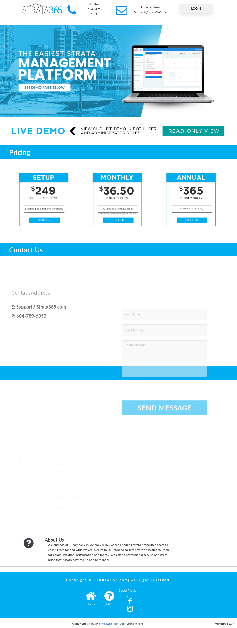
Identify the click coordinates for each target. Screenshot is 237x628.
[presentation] (156, 426)
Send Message (164, 447)
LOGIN (196, 8)
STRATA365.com (111, 580)
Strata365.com (109, 623)
